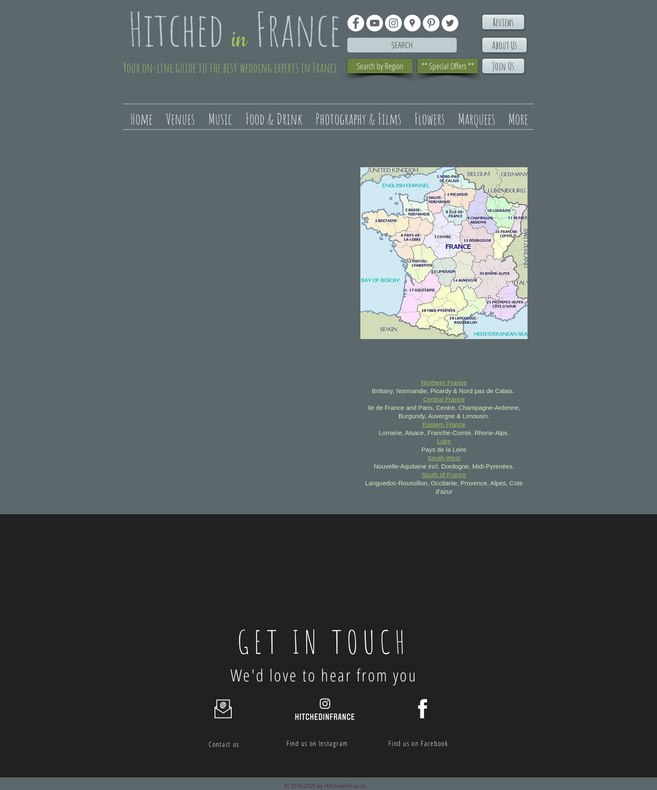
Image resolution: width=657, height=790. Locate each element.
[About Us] (504, 45)
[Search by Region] (380, 66)
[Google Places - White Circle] (412, 23)
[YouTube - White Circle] (374, 23)
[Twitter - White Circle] (450, 23)
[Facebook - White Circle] (355, 23)
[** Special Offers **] (447, 66)
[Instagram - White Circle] (393, 23)
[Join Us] (503, 66)
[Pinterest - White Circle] (431, 23)
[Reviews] (503, 22)
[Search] (402, 45)
